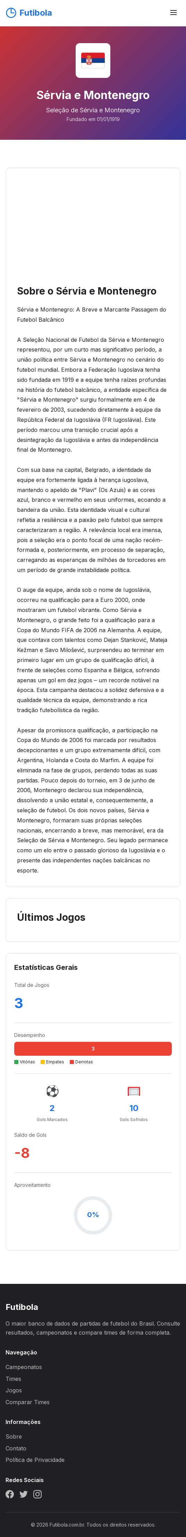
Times (13, 1378)
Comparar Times (28, 1402)
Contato (16, 1448)
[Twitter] (23, 1495)
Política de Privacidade (35, 1459)
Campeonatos (24, 1366)
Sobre (14, 1436)
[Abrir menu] (173, 13)
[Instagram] (37, 1495)
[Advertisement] (93, 231)
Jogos (14, 1390)
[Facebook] (10, 1495)
